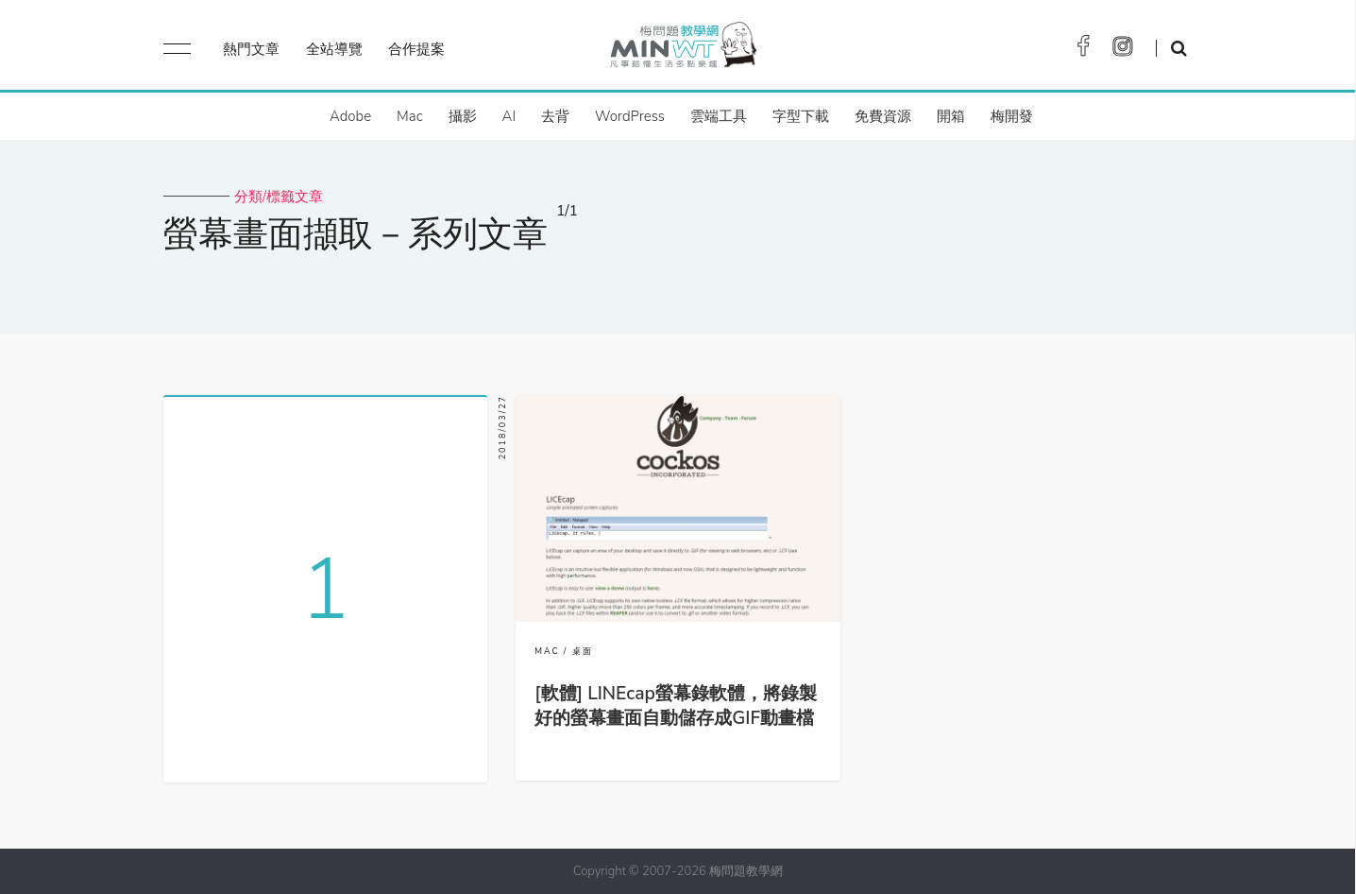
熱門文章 (251, 49)
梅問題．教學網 (682, 49)
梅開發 (1012, 116)
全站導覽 (334, 49)
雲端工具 (718, 116)
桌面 (582, 651)
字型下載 (800, 116)
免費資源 (883, 116)
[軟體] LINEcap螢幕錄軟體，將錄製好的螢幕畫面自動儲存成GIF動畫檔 (675, 706)
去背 (555, 116)
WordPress (630, 116)
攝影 (463, 116)
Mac (409, 116)
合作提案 (416, 49)
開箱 (951, 116)
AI (509, 116)
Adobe (350, 116)
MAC (546, 651)
